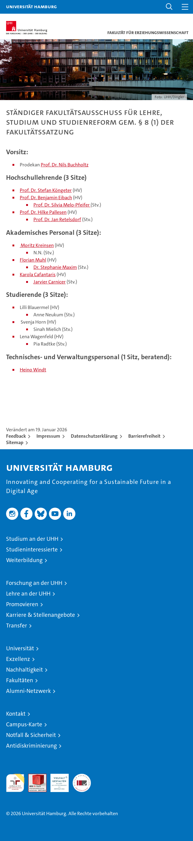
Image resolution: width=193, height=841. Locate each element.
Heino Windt (33, 370)
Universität (20, 648)
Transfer (16, 625)
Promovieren (22, 604)
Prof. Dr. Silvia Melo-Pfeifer (62, 205)
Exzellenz (18, 659)
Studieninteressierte (32, 549)
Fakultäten (19, 680)
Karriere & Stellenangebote (40, 615)
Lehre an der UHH (28, 593)
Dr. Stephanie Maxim (55, 267)
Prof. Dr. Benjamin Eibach (46, 197)
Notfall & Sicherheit (31, 735)
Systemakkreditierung (82, 777)
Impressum (48, 436)
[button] (169, 7)
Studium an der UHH (32, 539)
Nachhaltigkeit (24, 669)
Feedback (16, 436)
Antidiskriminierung (31, 745)
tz (86, 165)
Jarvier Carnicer (49, 282)
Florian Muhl (33, 260)
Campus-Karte (24, 724)
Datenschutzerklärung (94, 436)
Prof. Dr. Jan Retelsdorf (57, 219)
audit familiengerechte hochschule (15, 783)
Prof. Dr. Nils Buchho (62, 165)
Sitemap (14, 442)
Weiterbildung (24, 560)
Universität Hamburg (31, 6)
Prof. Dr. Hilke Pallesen (43, 212)
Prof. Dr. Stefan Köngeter (46, 190)
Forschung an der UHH (34, 583)
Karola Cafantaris (38, 274)
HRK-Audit (56, 780)
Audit (34, 777)
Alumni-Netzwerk (28, 691)
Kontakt (16, 714)
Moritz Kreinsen (37, 245)
